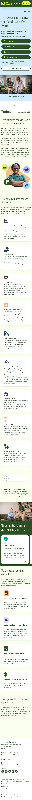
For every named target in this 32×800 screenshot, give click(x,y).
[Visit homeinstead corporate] (6, 3)
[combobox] (9, 763)
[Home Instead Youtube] (16, 771)
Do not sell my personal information (10, 794)
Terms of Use (4, 788)
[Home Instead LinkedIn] (9, 771)
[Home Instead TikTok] (13, 771)
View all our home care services (14, 490)
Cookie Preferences (6, 792)
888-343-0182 (14, 752)
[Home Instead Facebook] (2, 771)
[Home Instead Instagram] (6, 771)
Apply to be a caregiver (16, 96)
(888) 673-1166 (16, 68)
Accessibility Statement (7, 790)
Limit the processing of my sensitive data (11, 797)
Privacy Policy (4, 786)
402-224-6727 (15, 754)
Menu (17, 3)
